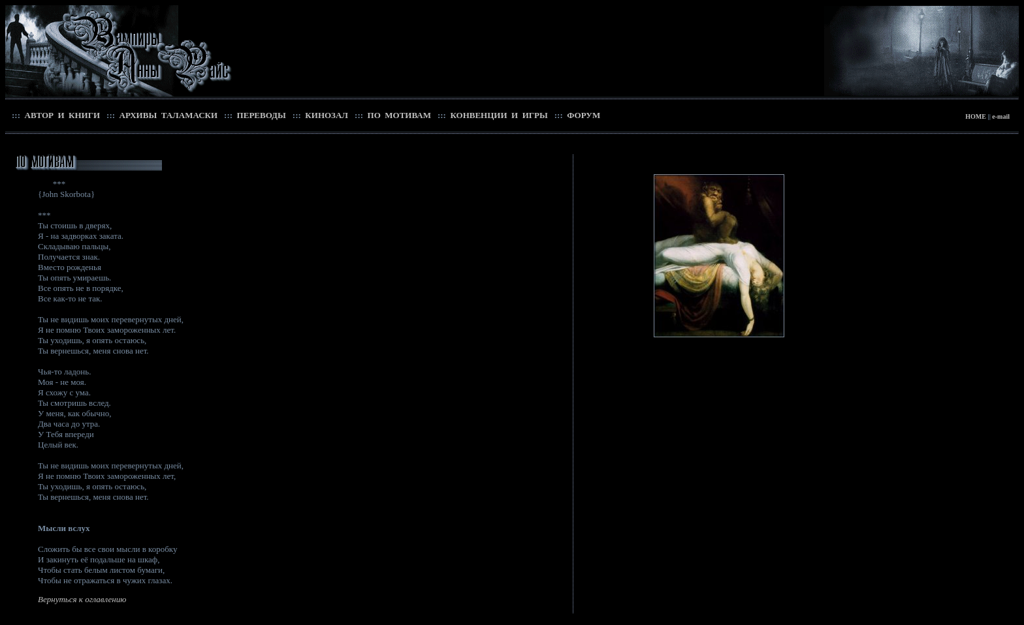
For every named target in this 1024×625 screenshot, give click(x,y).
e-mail (1001, 116)
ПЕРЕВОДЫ (260, 115)
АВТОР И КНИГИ (61, 115)
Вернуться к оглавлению (82, 599)
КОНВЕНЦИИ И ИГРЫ (498, 115)
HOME (975, 116)
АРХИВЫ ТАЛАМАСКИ (167, 115)
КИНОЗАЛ (325, 115)
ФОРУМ (582, 115)
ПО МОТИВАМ (398, 115)
